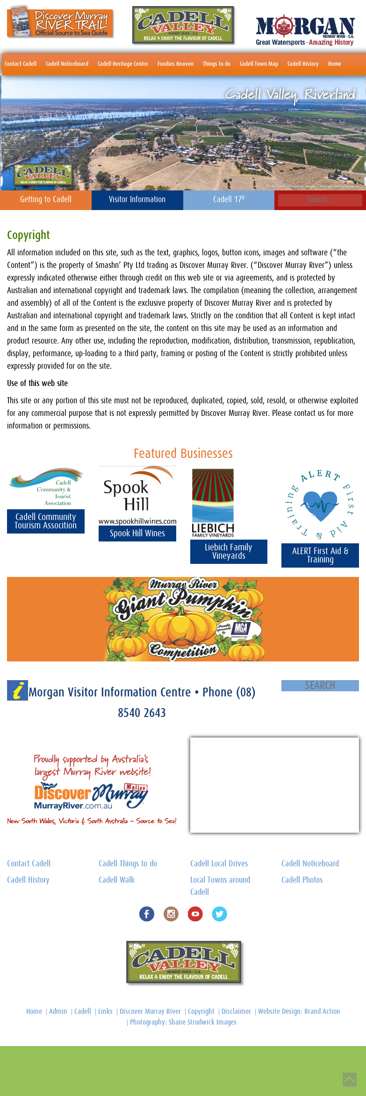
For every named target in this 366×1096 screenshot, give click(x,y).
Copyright (201, 1011)
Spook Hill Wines (137, 533)
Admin (58, 1011)
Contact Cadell (20, 64)
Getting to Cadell (46, 200)
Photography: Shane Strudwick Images (183, 1022)
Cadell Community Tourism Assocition (45, 521)
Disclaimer (236, 1011)
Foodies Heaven (176, 64)
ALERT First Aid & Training (320, 555)
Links (105, 1011)
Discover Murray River (150, 1011)
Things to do (216, 64)
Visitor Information (137, 200)
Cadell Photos (302, 880)
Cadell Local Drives (219, 864)
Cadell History (303, 64)
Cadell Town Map (259, 64)
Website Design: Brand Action (299, 1011)
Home (334, 64)
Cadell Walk (117, 880)
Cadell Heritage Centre (123, 64)
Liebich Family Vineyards (228, 551)
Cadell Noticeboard (67, 64)
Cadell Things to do (128, 864)
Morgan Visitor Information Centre (111, 692)
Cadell (82, 1011)
